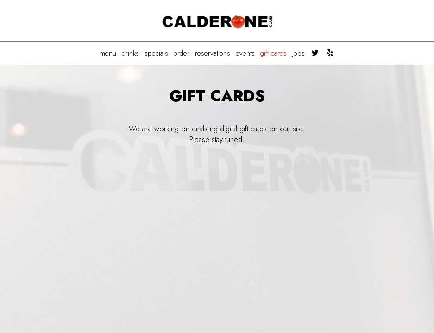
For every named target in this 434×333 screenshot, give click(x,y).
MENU (108, 53)
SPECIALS (156, 53)
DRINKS (130, 53)
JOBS (298, 53)
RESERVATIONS (212, 53)
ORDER (181, 53)
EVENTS (245, 53)
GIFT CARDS (273, 53)
